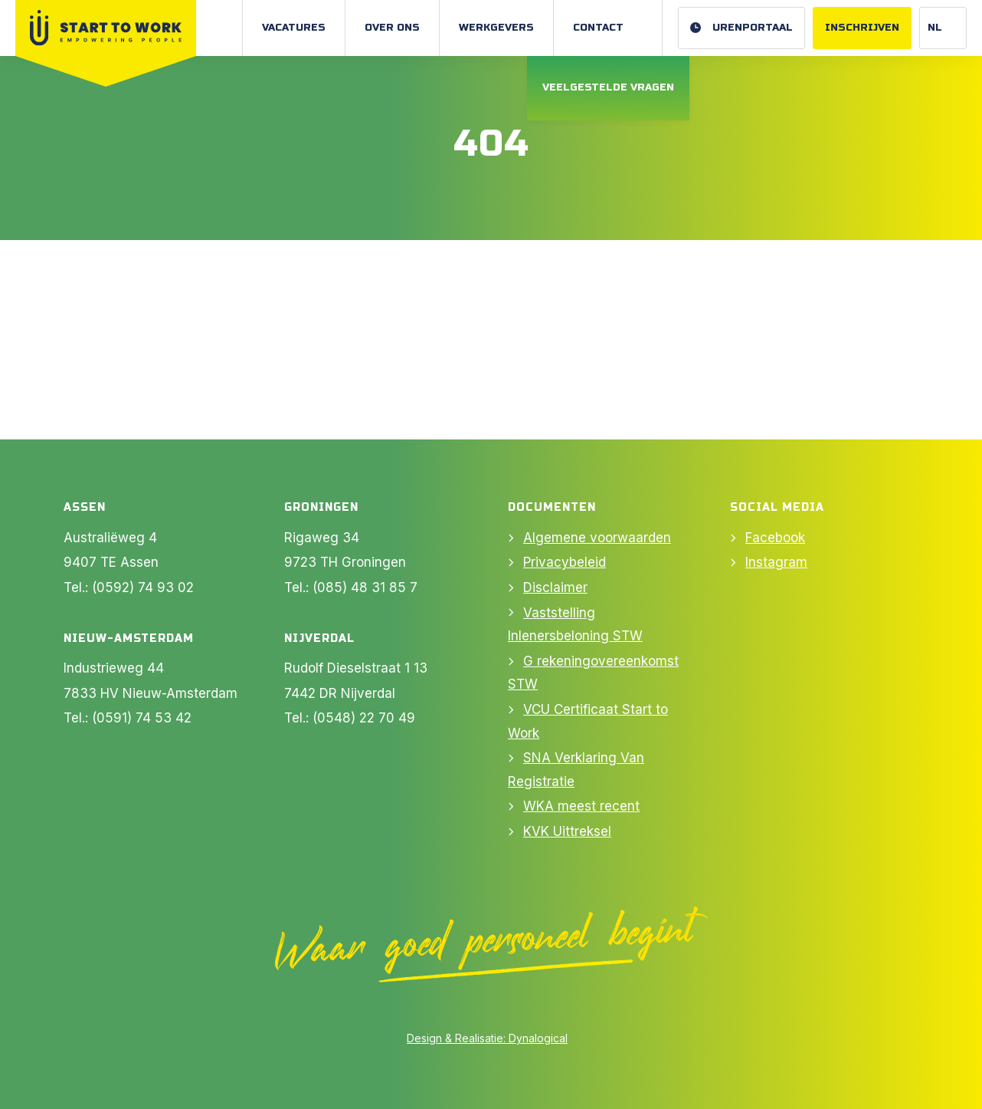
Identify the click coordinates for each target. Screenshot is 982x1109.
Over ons (392, 27)
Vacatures (294, 27)
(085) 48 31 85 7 (365, 587)
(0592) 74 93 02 (143, 587)
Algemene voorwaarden (597, 537)
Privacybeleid (564, 562)
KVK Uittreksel (567, 831)
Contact (598, 27)
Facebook (775, 537)
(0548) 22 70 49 (364, 718)
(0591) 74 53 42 (141, 718)
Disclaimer (555, 587)
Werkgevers (496, 27)
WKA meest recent (581, 806)
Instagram (776, 562)
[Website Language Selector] (943, 28)
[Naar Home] (105, 27)
